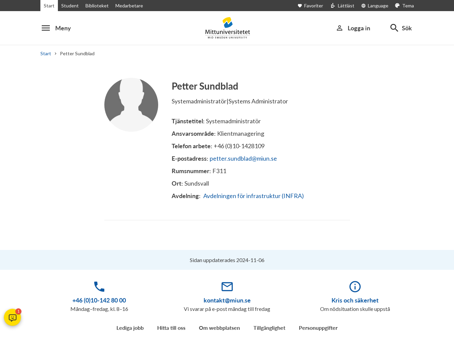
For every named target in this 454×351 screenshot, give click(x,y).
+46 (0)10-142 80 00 (99, 300)
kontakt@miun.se (227, 300)
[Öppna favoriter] (316, 5)
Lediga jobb (130, 327)
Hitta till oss (171, 327)
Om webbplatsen (219, 327)
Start (49, 5)
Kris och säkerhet (355, 300)
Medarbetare (126, 5)
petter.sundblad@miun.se (243, 158)
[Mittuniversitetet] (227, 27)
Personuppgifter (318, 327)
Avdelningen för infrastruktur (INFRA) (253, 195)
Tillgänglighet (269, 327)
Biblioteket (94, 5)
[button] (12, 317)
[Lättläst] (344, 5)
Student (69, 5)
